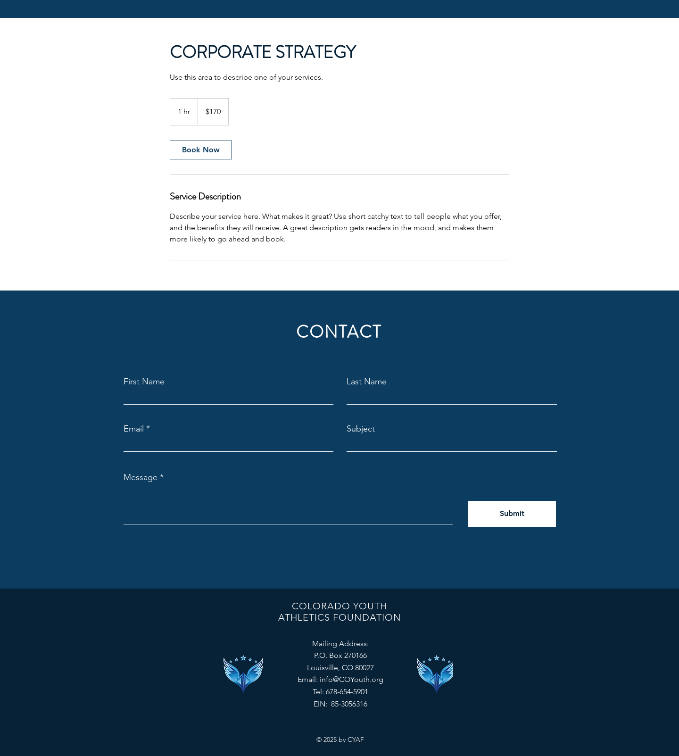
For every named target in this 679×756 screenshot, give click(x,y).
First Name (144, 381)
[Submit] (512, 514)
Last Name (367, 381)
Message (140, 477)
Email (134, 428)
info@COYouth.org (351, 679)
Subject (361, 428)
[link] (201, 150)
